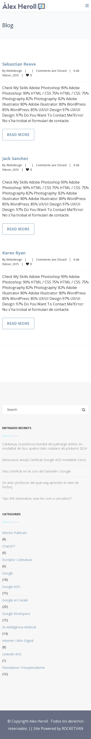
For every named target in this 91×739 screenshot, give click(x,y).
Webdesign (14, 71)
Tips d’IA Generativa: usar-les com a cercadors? (36, 498)
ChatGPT (8, 546)
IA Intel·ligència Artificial (19, 627)
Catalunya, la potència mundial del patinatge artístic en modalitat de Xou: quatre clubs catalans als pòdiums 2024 (44, 446)
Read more (18, 134)
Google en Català (15, 600)
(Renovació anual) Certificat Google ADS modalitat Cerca (44, 460)
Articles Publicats (14, 533)
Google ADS (11, 586)
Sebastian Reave (19, 64)
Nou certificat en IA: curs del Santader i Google (36, 471)
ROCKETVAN (72, 728)
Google (7, 573)
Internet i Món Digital (17, 640)
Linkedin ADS (12, 654)
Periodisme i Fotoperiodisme (23, 667)
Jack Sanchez (15, 158)
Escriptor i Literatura (17, 560)
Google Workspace (16, 613)
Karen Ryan (13, 253)
